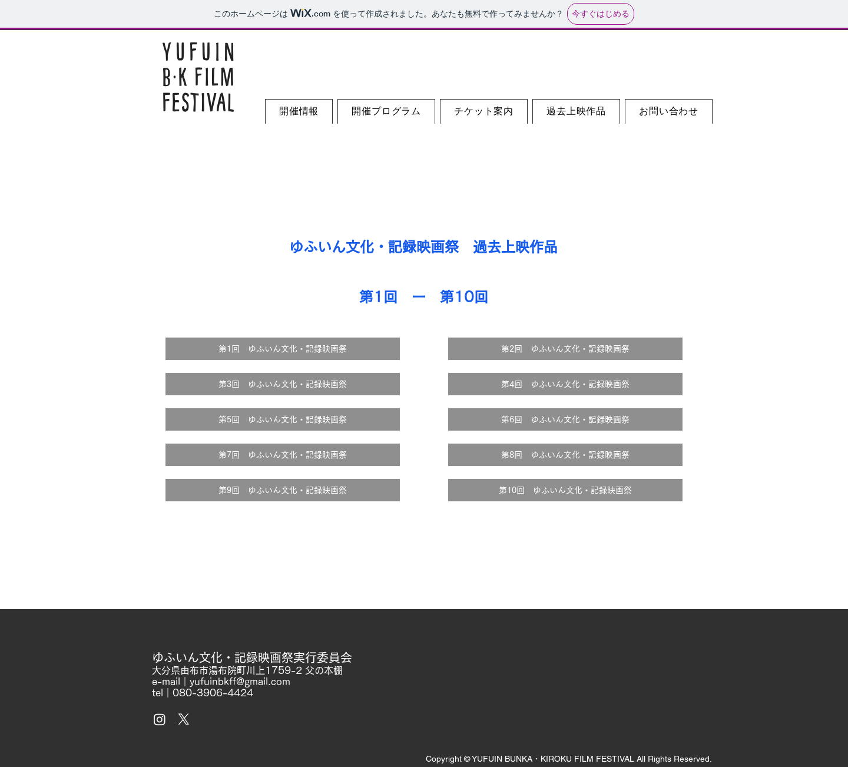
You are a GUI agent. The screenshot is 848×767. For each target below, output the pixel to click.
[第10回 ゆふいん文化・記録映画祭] (565, 490)
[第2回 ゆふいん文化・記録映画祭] (565, 349)
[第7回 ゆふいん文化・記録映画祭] (282, 455)
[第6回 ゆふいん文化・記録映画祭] (565, 419)
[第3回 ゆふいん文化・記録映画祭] (282, 384)
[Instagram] (159, 719)
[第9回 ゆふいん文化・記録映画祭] (282, 490)
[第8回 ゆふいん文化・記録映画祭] (565, 455)
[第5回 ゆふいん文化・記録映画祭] (282, 419)
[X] (183, 719)
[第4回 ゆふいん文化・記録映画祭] (565, 384)
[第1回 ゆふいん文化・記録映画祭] (282, 349)
